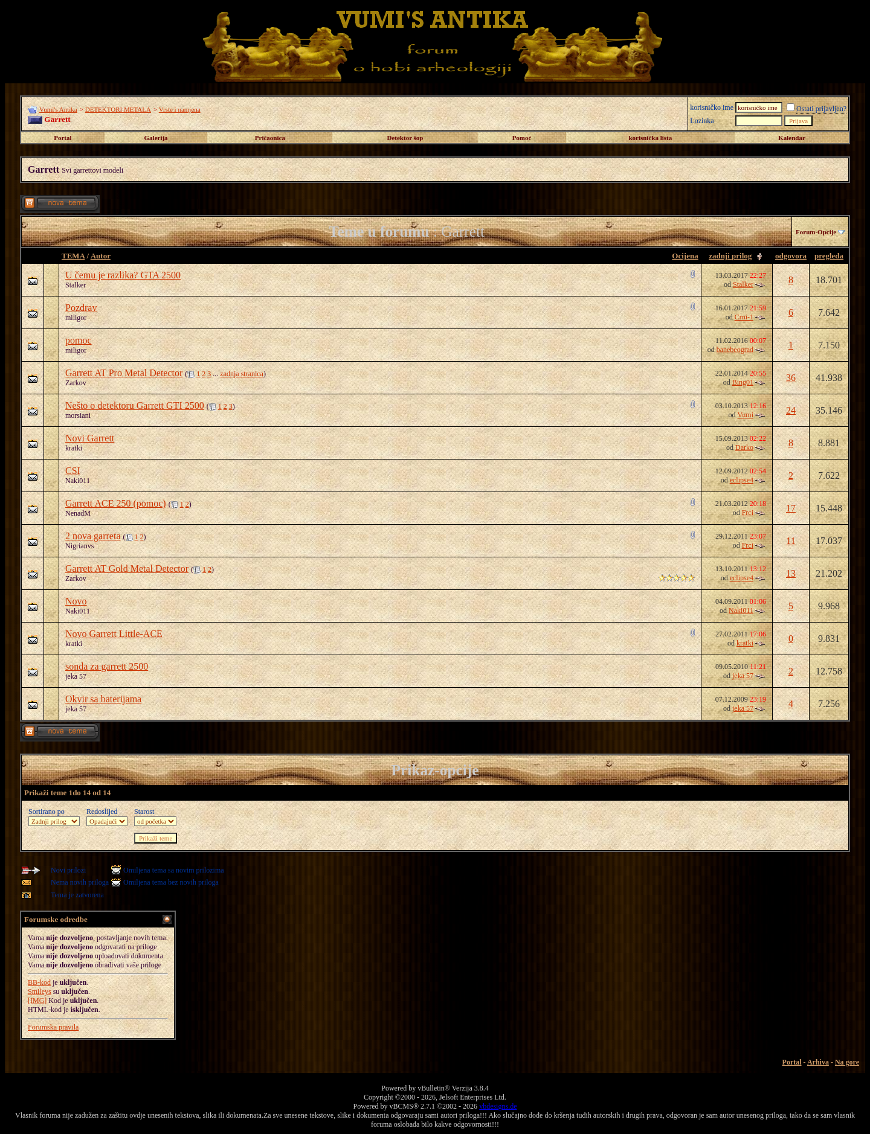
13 (791, 573)
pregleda (828, 255)
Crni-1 (744, 317)
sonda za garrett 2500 (106, 666)
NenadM (78, 513)
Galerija (156, 137)
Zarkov (75, 383)
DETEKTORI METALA (118, 109)
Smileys (39, 991)
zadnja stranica (241, 374)
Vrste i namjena (180, 109)
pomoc (78, 340)
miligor (75, 317)
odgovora (791, 255)
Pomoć (522, 137)
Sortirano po (46, 811)
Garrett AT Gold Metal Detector (126, 568)
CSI (72, 471)
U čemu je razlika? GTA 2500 (123, 275)
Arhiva (818, 1062)
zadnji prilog (730, 255)
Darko (744, 447)
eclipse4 (741, 480)
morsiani (78, 415)
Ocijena (685, 255)
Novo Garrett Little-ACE (114, 634)
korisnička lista (650, 137)
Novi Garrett (89, 438)
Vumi (745, 415)
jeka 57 (75, 676)
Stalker (75, 285)
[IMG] (37, 1000)
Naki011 (77, 480)
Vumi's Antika (58, 109)
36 (791, 378)
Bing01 (742, 382)
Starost (144, 811)
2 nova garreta (93, 536)
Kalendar (791, 137)
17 (791, 508)
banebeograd (735, 349)
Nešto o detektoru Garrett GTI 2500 (134, 405)
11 (790, 541)
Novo (76, 601)
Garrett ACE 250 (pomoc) (115, 503)
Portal (62, 137)
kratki (73, 448)
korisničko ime (711, 107)
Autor (101, 255)
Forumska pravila (53, 1027)
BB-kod (39, 982)
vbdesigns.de (498, 1106)
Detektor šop (405, 137)
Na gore (847, 1062)
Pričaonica (270, 137)
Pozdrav (81, 308)
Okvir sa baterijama (103, 699)
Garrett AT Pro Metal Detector (123, 373)
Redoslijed (101, 811)
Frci (747, 512)
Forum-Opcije (816, 231)
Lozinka (702, 121)
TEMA (73, 255)
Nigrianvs (79, 546)
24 (791, 410)
